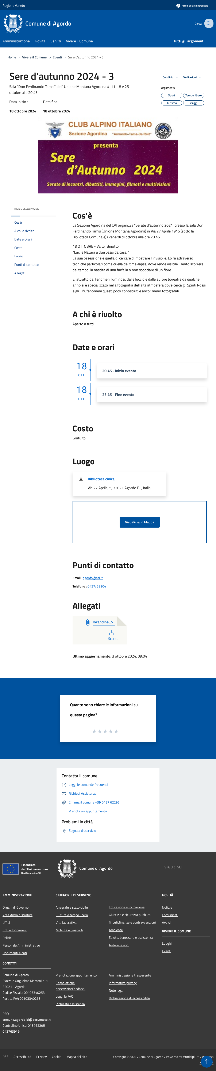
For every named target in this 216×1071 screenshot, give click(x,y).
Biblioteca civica (101, 479)
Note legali (116, 990)
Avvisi (166, 922)
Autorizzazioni (119, 945)
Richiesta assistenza (70, 1003)
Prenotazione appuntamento (76, 975)
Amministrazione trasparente (130, 975)
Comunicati (170, 914)
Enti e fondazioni (15, 930)
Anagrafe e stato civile (72, 907)
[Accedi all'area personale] (192, 6)
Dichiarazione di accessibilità (129, 998)
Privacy (41, 1056)
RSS (5, 1056)
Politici (7, 937)
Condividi (171, 77)
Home (12, 57)
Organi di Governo (15, 907)
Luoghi (167, 943)
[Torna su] (207, 1062)
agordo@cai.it (93, 577)
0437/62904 (97, 586)
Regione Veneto (14, 5)
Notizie (167, 907)
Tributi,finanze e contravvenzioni (132, 922)
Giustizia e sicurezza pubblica (130, 914)
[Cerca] (208, 23)
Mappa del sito (76, 1056)
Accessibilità (22, 1056)
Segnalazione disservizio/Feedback (70, 985)
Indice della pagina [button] (26, 209)
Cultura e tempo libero (72, 914)
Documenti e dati (15, 952)
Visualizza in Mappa (139, 522)
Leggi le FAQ (64, 996)
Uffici (6, 922)
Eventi (57, 57)
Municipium (190, 1056)
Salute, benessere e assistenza (131, 937)
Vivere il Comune (34, 57)
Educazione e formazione (126, 907)
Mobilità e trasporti (69, 930)
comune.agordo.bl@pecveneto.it (27, 1019)
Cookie (56, 1056)
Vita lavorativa (66, 922)
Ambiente (116, 929)
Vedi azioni (192, 77)
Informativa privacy (123, 982)
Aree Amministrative (17, 914)
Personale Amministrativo (21, 945)
